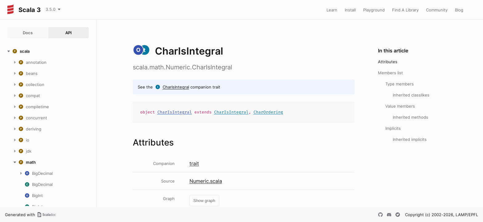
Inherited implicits (410, 139)
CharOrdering (268, 112)
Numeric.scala (205, 181)
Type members (399, 83)
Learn (332, 9)
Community (437, 9)
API (68, 32)
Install (350, 9)
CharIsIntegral (176, 86)
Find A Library (405, 9)
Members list (390, 72)
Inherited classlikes (411, 94)
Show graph (204, 200)
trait (194, 163)
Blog (459, 9)
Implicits (393, 128)
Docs (28, 32)
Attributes (387, 61)
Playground (374, 9)
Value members (400, 106)
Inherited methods (410, 117)
